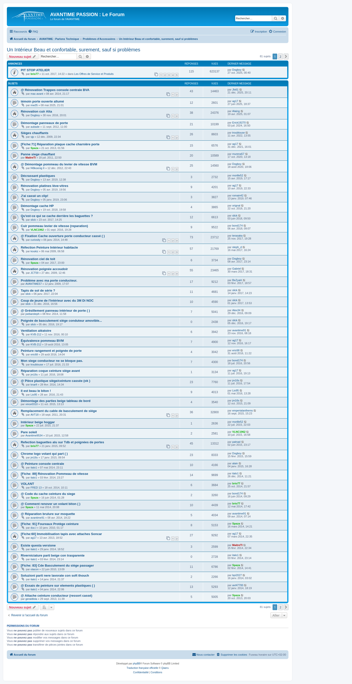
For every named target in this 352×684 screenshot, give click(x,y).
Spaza (34, 148)
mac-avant (37, 93)
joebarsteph (32, 313)
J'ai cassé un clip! (34, 196)
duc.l (33, 527)
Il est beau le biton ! (36, 391)
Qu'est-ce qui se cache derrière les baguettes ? (57, 216)
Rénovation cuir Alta (36, 111)
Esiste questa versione (38, 545)
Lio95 (34, 394)
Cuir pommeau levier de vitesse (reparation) (54, 226)
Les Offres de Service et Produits (94, 73)
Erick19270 (239, 122)
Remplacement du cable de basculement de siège (59, 411)
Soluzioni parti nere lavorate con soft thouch (55, 575)
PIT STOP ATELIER (35, 70)
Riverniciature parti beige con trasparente (53, 555)
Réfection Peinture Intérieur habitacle (49, 247)
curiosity (35, 239)
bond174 (237, 225)
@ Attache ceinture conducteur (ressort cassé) (56, 595)
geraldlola (31, 598)
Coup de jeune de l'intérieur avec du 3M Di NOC (57, 300)
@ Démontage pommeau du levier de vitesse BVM (59, 164)
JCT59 (34, 272)
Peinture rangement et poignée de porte (51, 351)
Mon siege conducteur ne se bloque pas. (52, 361)
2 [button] (280, 56)
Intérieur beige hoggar (38, 422)
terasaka (237, 235)
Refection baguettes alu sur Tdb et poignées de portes (62, 442)
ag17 (235, 101)
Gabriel (236, 268)
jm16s (34, 374)
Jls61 (235, 89)
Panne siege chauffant (38, 154)
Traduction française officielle (142, 668)
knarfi (34, 384)
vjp (32, 136)
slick (33, 219)
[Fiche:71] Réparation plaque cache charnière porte (60, 144)
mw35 (34, 105)
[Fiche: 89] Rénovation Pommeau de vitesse (54, 474)
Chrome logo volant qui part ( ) (44, 454)
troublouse (238, 132)
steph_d (237, 247)
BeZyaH (237, 280)
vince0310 (31, 404)
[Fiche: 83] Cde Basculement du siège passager (57, 565)
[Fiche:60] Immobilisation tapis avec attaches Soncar (61, 534)
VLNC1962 (37, 229)
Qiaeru (165, 668)
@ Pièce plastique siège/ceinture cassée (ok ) (55, 381)
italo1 (34, 467)
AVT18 (35, 414)
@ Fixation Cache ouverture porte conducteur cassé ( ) (63, 236)
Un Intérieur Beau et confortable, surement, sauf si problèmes (73, 49)
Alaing (236, 111)
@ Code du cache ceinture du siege (48, 494)
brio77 (35, 73)
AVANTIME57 (33, 283)
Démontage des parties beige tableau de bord (55, 401)
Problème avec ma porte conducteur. (49, 280)
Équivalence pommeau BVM (42, 340)
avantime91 (239, 330)
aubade (35, 126)
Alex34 (236, 310)
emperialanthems (242, 410)
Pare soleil (29, 432)
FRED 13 (36, 487)
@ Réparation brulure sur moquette (48, 514)
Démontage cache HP (37, 206)
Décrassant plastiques (38, 176)
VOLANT (27, 484)
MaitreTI (30, 157)
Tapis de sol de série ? (38, 290)
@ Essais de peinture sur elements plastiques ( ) (58, 585)
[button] (286, 56)
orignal (236, 205)
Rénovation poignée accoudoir (44, 269)
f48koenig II (37, 168)
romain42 (237, 195)
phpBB (136, 663)
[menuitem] (33, 31)
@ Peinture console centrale (42, 464)
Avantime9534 (34, 435)
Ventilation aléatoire (36, 330)
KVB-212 (36, 334)
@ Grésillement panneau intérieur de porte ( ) (55, 310)
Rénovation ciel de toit (38, 259)
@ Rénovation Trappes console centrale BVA (55, 90)
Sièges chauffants (34, 133)
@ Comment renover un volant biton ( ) (50, 504)
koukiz (34, 251)
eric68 (34, 354)
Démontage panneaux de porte (44, 123)
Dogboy (237, 69)
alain (235, 463)
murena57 (238, 153)
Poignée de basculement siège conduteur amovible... (61, 320)
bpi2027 (237, 575)
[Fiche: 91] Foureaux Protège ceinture (50, 524)
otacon (35, 569)
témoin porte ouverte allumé (42, 101)
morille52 (237, 175)
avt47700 (237, 585)
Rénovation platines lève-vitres (44, 186)
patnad (236, 441)
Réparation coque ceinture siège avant (50, 371)
